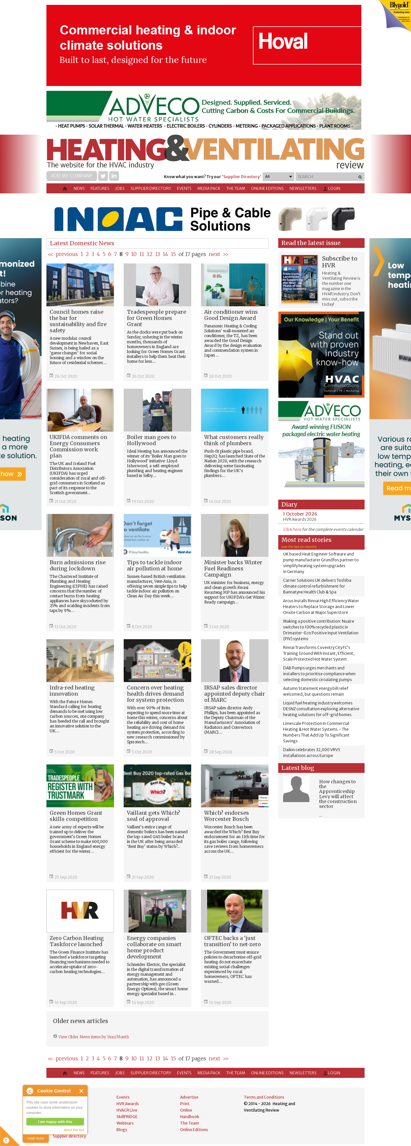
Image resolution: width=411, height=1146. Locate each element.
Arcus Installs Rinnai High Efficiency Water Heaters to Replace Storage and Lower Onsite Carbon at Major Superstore (321, 606)
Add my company (72, 176)
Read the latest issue (311, 243)
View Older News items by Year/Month (93, 1036)
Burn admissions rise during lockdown (78, 565)
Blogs (122, 1129)
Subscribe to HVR (339, 262)
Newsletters (303, 188)
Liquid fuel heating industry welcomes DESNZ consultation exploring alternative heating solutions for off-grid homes (321, 709)
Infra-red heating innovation (72, 690)
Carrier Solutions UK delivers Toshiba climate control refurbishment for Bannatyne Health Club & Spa (317, 586)
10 (134, 254)
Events (184, 188)
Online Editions (267, 188)
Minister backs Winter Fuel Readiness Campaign (233, 568)
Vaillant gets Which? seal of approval (153, 816)
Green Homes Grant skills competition (76, 816)
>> (226, 254)
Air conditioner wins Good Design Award (231, 315)
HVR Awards (128, 1103)
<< (50, 254)
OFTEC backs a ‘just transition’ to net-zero (232, 941)
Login (331, 189)
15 (173, 254)
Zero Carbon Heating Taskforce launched (77, 941)
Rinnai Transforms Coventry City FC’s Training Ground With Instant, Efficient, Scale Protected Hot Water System (319, 653)
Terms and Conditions (264, 1097)
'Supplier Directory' (241, 176)
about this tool (74, 1130)
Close (82, 1091)
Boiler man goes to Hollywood (151, 440)
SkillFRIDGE (127, 1116)
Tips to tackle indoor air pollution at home (154, 565)
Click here (292, 529)
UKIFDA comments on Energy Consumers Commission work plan (78, 446)
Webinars (125, 1123)
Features (100, 188)
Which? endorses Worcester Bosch (226, 816)
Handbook (189, 1116)
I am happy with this (55, 1122)
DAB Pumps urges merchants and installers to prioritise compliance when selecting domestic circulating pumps (319, 673)
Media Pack (208, 188)
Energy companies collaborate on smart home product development (154, 947)
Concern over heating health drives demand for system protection (155, 693)
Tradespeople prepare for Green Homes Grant (156, 318)
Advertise (189, 1097)
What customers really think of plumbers (234, 440)
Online (186, 1110)
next (214, 254)
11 (141, 254)
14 (165, 254)
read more (36, 1138)
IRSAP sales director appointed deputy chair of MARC (234, 693)
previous (67, 254)
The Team (235, 188)
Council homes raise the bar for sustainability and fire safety (78, 321)
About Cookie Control (29, 1090)
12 (150, 254)
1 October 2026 (300, 514)
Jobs (120, 188)
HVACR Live (127, 1110)
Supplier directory (151, 188)
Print (185, 1103)
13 (157, 254)
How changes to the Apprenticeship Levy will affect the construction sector (338, 794)
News (79, 188)
